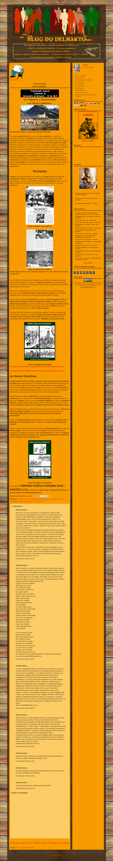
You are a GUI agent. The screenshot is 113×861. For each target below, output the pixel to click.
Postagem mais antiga (58, 843)
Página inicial (40, 843)
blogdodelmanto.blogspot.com (87, 287)
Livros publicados (79, 88)
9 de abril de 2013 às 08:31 (25, 659)
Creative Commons (96, 284)
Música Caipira (31, 499)
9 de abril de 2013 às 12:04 (25, 761)
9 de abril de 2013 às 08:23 (25, 558)
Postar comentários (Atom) (25, 847)
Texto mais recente (80, 86)
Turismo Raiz (28, 501)
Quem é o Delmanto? (80, 75)
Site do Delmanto (79, 77)
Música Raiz (41, 499)
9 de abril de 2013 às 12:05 (25, 776)
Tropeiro (20, 501)
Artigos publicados (80, 90)
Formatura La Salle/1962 (81, 92)
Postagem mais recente (21, 843)
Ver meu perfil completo (87, 67)
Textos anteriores (79, 84)
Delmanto (85, 65)
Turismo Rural (38, 501)
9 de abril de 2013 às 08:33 (25, 746)
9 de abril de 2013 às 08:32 (25, 708)
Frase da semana (79, 82)
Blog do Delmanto (82, 282)
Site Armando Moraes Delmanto (83, 80)
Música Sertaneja (52, 499)
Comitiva (22, 499)
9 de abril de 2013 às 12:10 (25, 788)
